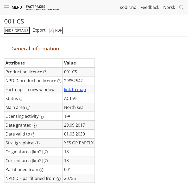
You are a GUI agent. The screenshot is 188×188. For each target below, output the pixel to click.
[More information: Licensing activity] (42, 117)
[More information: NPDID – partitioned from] (59, 179)
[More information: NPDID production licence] (59, 81)
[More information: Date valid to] (33, 134)
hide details (17, 30)
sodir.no (128, 7)
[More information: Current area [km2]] (46, 161)
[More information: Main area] (28, 108)
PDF (55, 30)
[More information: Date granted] (35, 126)
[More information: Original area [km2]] (46, 152)
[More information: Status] (21, 99)
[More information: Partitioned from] (41, 170)
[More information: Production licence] (45, 72)
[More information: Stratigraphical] (37, 143)
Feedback (150, 7)
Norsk (169, 7)
